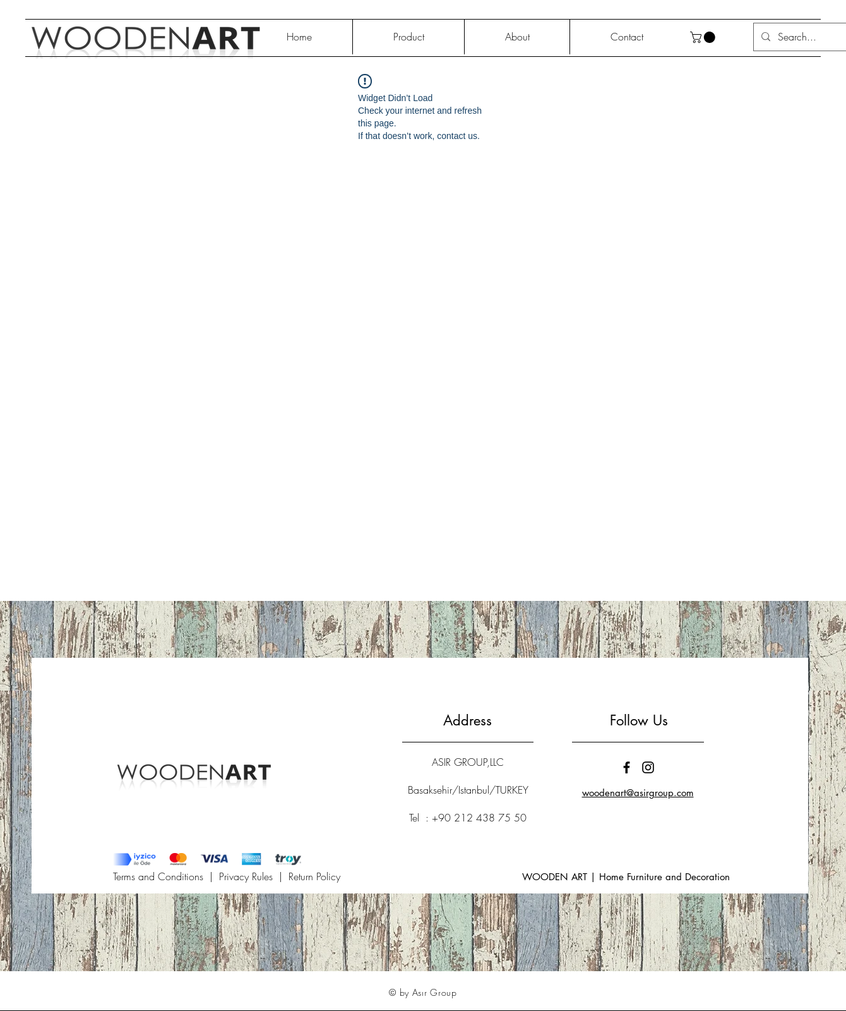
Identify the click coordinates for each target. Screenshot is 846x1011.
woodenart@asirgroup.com (638, 793)
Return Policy (314, 876)
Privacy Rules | (254, 876)
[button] (704, 37)
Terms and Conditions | (166, 876)
